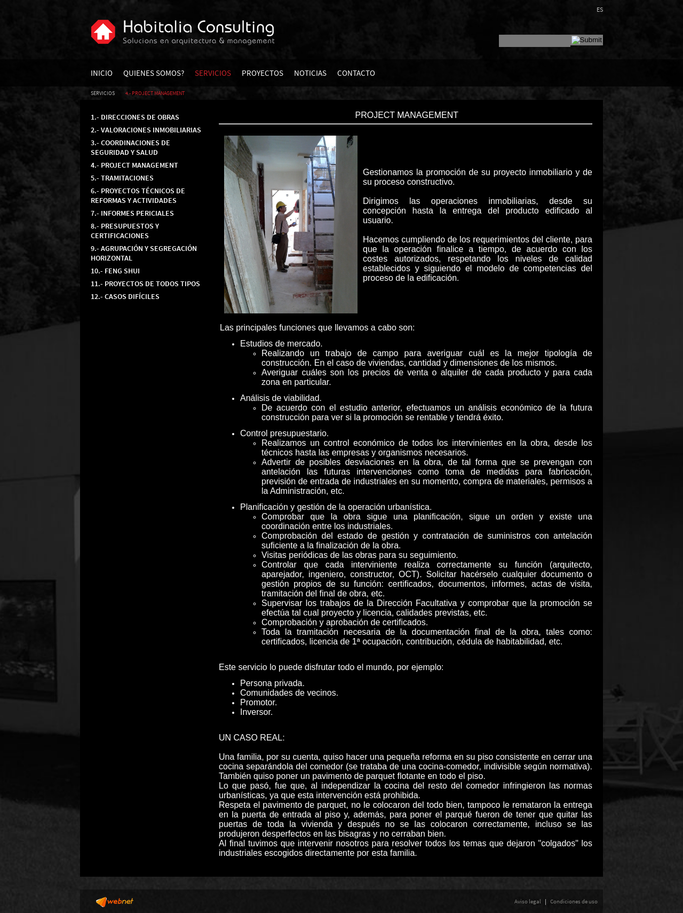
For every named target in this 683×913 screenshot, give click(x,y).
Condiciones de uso (574, 901)
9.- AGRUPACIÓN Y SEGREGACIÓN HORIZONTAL (144, 253)
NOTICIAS (310, 73)
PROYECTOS (262, 73)
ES (600, 9)
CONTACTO (356, 73)
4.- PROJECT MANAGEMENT (155, 93)
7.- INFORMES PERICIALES (132, 213)
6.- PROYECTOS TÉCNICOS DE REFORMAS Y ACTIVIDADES (138, 195)
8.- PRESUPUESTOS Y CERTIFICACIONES (125, 230)
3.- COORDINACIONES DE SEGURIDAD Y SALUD (130, 147)
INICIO (102, 73)
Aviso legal (527, 901)
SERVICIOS (213, 73)
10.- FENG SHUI (115, 271)
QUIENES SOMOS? (153, 73)
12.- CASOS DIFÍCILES (125, 296)
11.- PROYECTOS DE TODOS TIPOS (145, 283)
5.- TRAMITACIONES (122, 178)
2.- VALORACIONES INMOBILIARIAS (146, 130)
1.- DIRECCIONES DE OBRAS (135, 117)
